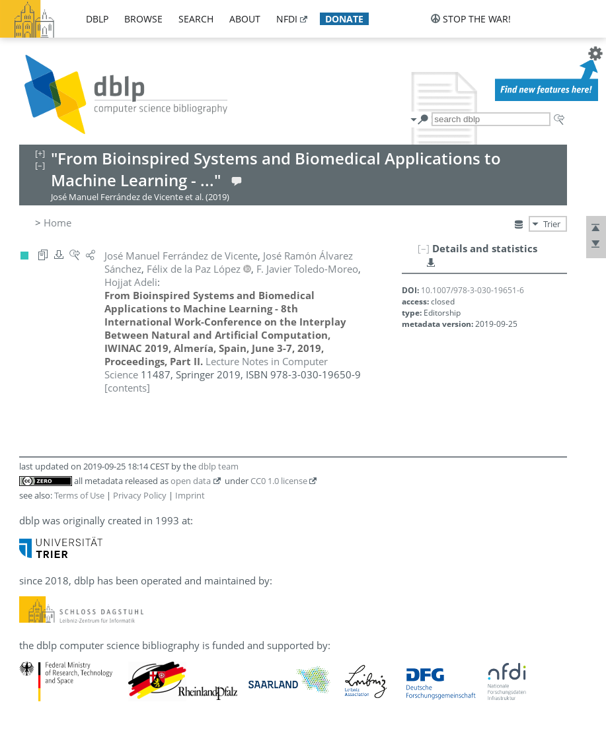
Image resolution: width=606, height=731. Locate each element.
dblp (97, 19)
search (195, 19)
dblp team (218, 466)
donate (344, 19)
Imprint (190, 495)
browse (143, 19)
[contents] (127, 387)
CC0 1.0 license (278, 481)
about (244, 19)
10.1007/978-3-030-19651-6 (472, 290)
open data (190, 481)
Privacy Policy (140, 495)
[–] (424, 248)
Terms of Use (79, 495)
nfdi (286, 19)
